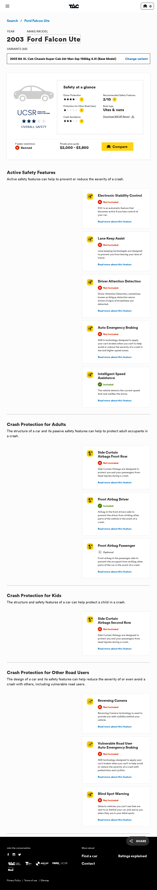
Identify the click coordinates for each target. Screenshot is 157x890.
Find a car (89, 855)
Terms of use (30, 880)
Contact (88, 863)
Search (12, 20)
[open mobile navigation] (7, 6)
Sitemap (45, 880)
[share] (137, 841)
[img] (34, 119)
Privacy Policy (14, 880)
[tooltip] (82, 99)
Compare (117, 147)
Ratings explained (132, 855)
